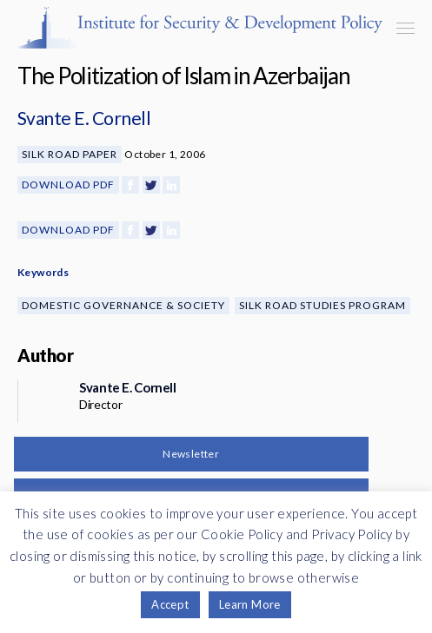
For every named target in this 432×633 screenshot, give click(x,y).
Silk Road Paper (69, 154)
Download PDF (68, 184)
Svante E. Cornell (83, 118)
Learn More (250, 604)
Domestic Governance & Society (123, 305)
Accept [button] (170, 604)
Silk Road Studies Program (322, 305)
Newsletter (191, 453)
